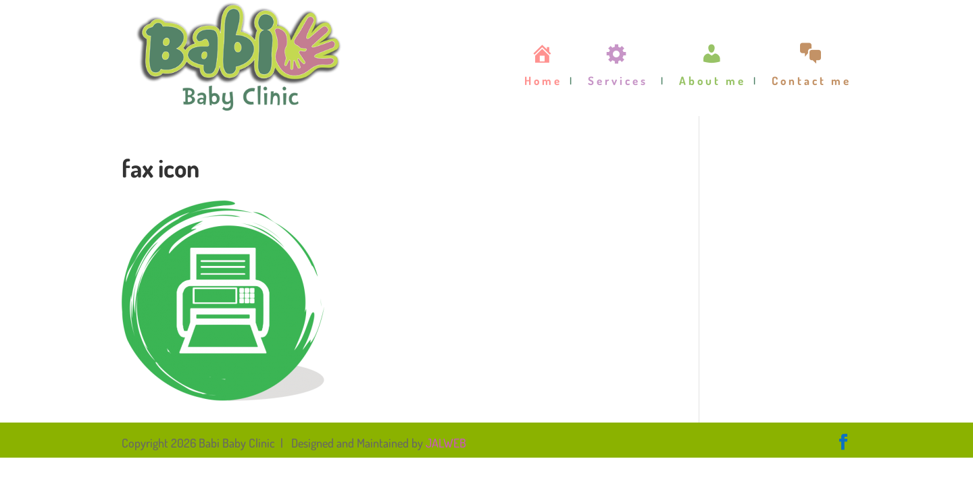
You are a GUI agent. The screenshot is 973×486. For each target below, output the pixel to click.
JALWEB (446, 442)
